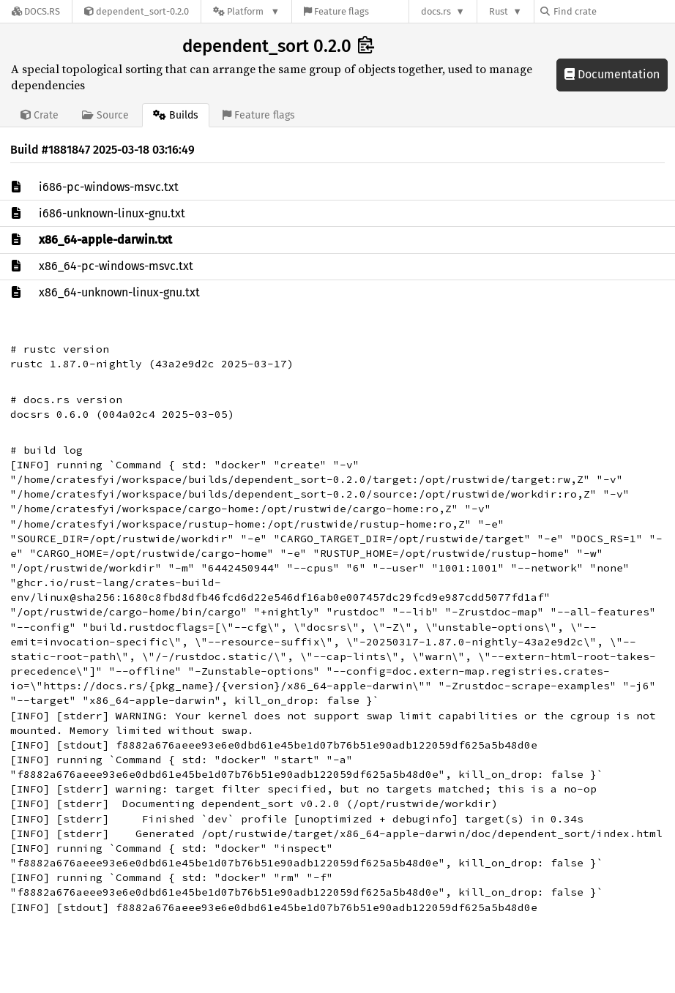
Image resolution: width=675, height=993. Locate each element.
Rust (498, 11)
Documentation (612, 74)
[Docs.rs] (36, 11)
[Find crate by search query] (613, 11)
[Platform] (246, 11)
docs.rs (436, 11)
